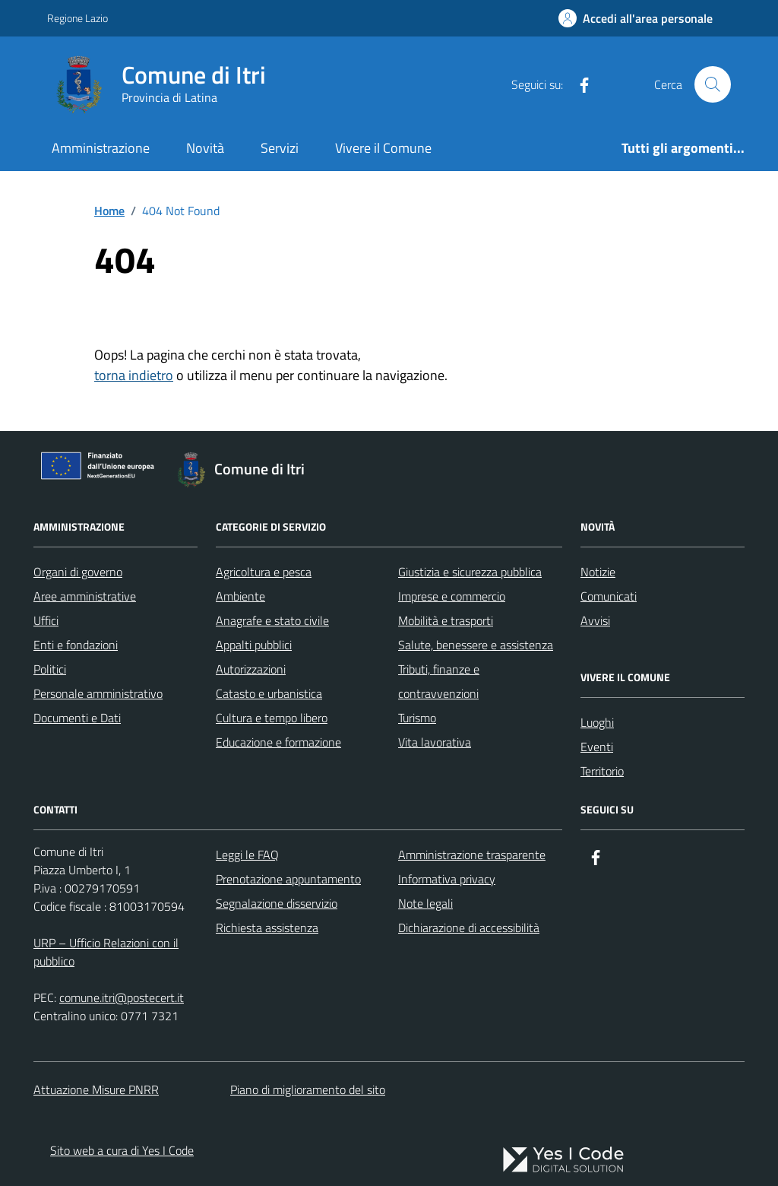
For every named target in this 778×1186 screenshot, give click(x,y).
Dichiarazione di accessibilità (468, 927)
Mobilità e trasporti (445, 620)
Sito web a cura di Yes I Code (122, 1150)
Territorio (602, 771)
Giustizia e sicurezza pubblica (470, 572)
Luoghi (597, 722)
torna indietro (133, 375)
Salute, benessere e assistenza (475, 645)
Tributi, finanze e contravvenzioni (438, 681)
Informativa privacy (446, 879)
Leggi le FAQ (247, 854)
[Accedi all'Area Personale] (635, 18)
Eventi (596, 746)
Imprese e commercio (451, 596)
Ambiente (240, 596)
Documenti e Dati (77, 718)
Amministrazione (101, 148)
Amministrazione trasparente (472, 854)
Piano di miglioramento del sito (307, 1089)
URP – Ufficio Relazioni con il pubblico (106, 952)
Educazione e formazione (278, 742)
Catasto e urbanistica (269, 693)
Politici (49, 669)
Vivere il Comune (383, 148)
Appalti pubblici (254, 645)
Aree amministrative (84, 596)
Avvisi (595, 620)
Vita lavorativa (434, 742)
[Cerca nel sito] (712, 84)
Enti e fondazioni (75, 645)
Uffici (46, 620)
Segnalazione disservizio (276, 903)
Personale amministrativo (98, 693)
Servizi (280, 148)
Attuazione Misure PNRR (96, 1089)
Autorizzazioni (251, 669)
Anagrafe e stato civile (272, 620)
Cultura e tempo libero (271, 718)
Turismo (417, 718)
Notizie (597, 572)
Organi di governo (77, 572)
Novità (205, 148)
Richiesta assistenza (267, 927)
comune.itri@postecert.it (121, 997)
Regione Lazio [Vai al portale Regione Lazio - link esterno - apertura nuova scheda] (77, 18)
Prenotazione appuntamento (288, 879)
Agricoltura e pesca (264, 572)
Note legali (425, 903)
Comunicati (608, 596)
